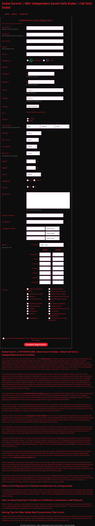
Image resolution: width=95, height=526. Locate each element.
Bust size (5, 152)
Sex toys (31, 313)
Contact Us (23, 12)
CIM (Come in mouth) (57, 291)
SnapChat (5, 81)
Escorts (14, 12)
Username (6, 26)
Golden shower (55, 305)
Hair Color (6, 139)
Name (4, 46)
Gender (5, 119)
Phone (4, 53)
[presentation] (40, 327)
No (34, 186)
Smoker (5, 187)
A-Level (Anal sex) (34, 298)
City (4, 112)
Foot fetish (53, 310)
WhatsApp (34, 59)
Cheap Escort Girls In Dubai (37, 415)
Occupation (6, 221)
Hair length (6, 146)
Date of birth (7, 125)
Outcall (37, 179)
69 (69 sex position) (35, 303)
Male (30, 120)
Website (5, 66)
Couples (31, 308)
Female (30, 118)
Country (5, 106)
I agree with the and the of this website (36, 338)
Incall (30, 179)
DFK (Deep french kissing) (59, 296)
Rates (4, 244)
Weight (5, 167)
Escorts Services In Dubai (23, 457)
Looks (4, 174)
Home (7, 12)
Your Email (6, 40)
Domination (32, 317)
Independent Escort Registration (27, 337)
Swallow (31, 296)
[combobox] (32, 105)
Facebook (5, 97)
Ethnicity (5, 132)
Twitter (4, 89)
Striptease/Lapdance (57, 303)
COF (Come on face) (35, 293)
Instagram (5, 73)
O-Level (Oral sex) (56, 288)
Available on (6, 60)
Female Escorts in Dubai (34, 393)
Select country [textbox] (32, 105)
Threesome (32, 310)
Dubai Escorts (46, 358)
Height (5, 160)
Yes (29, 186)
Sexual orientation (8, 215)
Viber (48, 59)
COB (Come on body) (57, 293)
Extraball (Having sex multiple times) (56, 314)
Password (6, 33)
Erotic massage (33, 305)
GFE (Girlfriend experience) (59, 308)
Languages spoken (8, 228)
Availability (6, 180)
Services (5, 289)
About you (6, 193)
